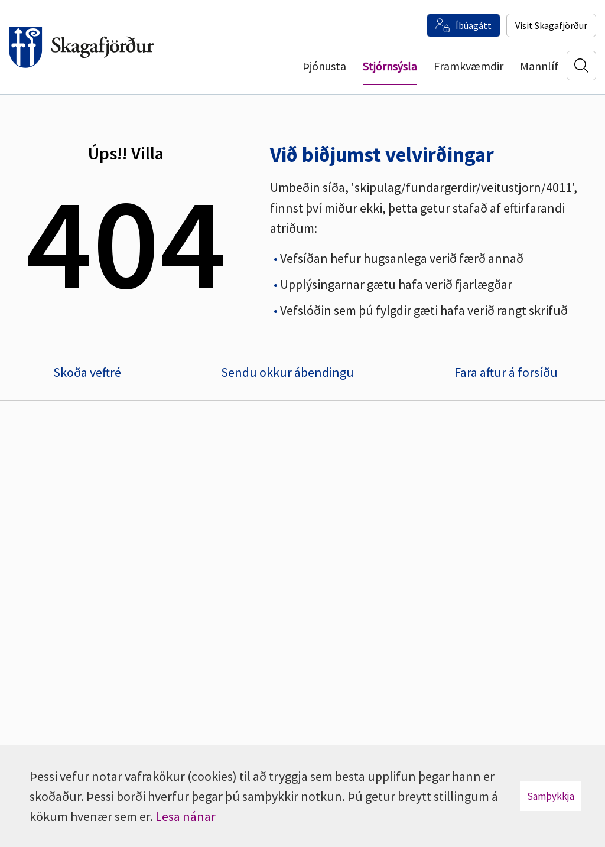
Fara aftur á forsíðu (506, 372)
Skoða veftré (87, 372)
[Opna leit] (581, 65)
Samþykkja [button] (550, 796)
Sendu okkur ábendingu (287, 372)
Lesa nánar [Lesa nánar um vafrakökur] (185, 816)
